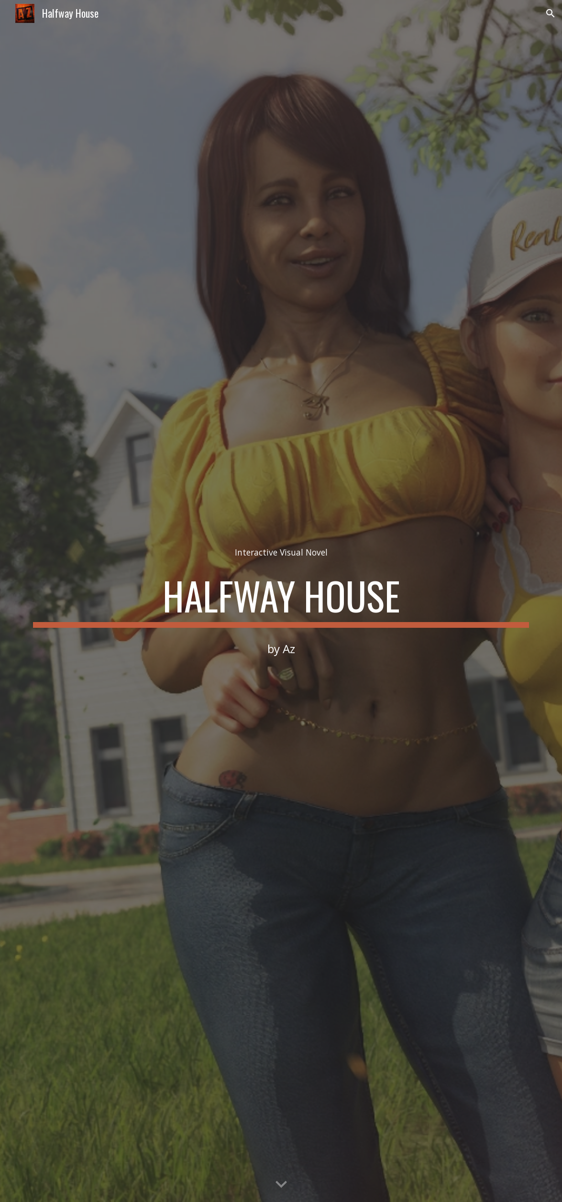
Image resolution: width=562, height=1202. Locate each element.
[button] (550, 13)
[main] (280, 552)
